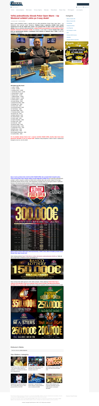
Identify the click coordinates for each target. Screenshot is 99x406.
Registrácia (86, 7)
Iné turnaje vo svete (71, 30)
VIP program (71, 10)
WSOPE (69, 37)
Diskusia (46, 10)
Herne (12, 10)
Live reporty (79, 10)
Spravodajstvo (20, 10)
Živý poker (20, 7)
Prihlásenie (79, 7)
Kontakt (23, 402)
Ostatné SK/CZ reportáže (73, 39)
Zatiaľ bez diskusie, (19, 350)
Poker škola (54, 10)
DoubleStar (69, 23)
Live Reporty (70, 28)
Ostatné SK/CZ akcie (72, 35)
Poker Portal (14, 7)
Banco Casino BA (71, 21)
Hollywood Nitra (70, 25)
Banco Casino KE (71, 18)
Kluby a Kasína (38, 10)
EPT (68, 32)
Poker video (62, 10)
